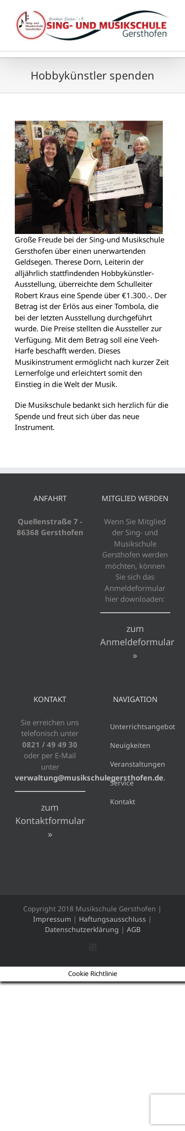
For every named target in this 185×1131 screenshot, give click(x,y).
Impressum (52, 919)
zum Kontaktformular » (50, 820)
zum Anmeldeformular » (137, 642)
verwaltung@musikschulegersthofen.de (89, 777)
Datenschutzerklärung (82, 929)
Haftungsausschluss (112, 919)
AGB (134, 929)
